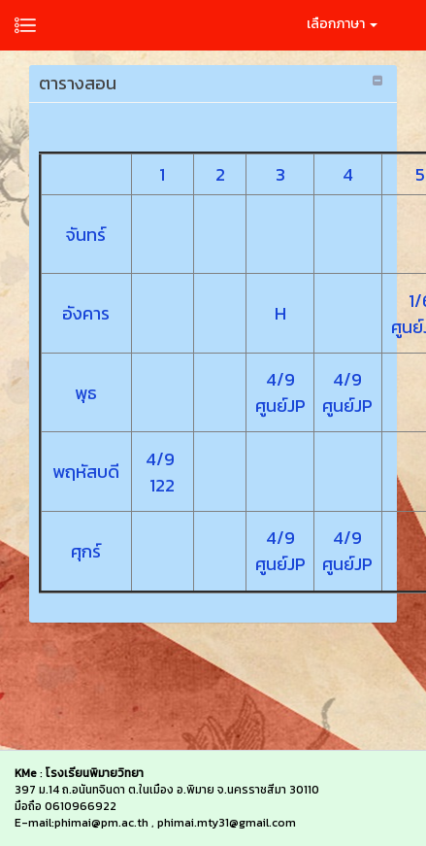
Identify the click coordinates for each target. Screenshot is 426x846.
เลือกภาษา (342, 24)
